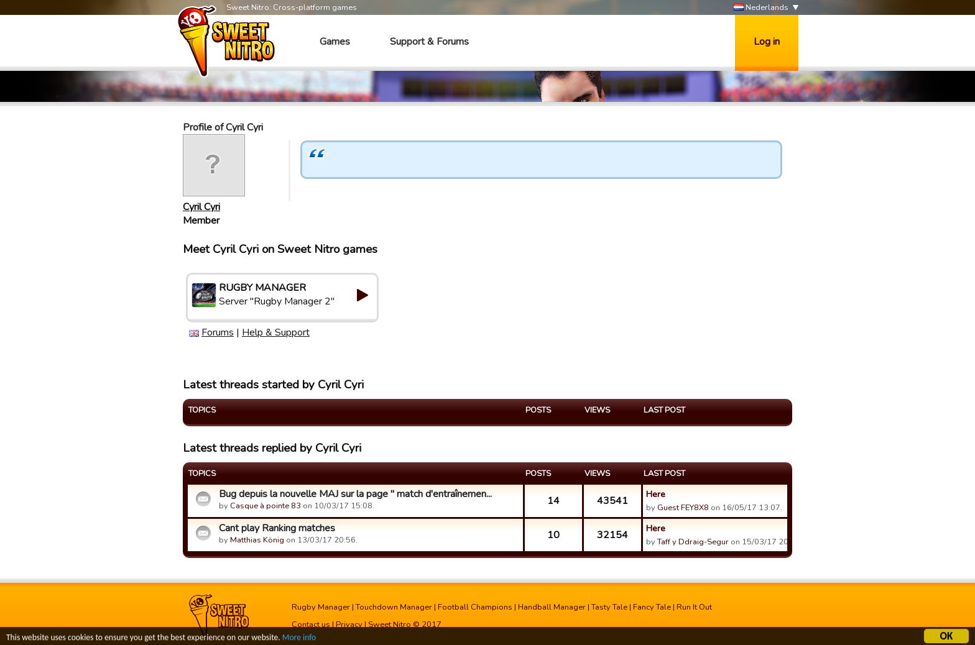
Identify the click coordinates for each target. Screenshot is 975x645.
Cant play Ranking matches (277, 528)
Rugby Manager (321, 607)
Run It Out (694, 607)
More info (299, 639)
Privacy (349, 624)
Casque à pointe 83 (265, 505)
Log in (767, 41)
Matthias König (257, 540)
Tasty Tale (609, 607)
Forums (217, 332)
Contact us (311, 624)
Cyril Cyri (201, 207)
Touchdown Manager (394, 607)
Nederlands (761, 8)
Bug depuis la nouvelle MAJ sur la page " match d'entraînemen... (355, 494)
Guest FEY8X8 (683, 507)
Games (335, 41)
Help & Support (276, 332)
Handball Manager (552, 607)
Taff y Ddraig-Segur (693, 541)
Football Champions (475, 607)
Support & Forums (429, 41)
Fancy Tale (652, 607)
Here (655, 494)
